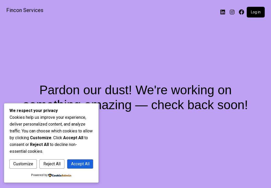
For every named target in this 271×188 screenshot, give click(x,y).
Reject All (52, 163)
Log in (256, 12)
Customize (23, 163)
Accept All (80, 163)
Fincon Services (24, 10)
